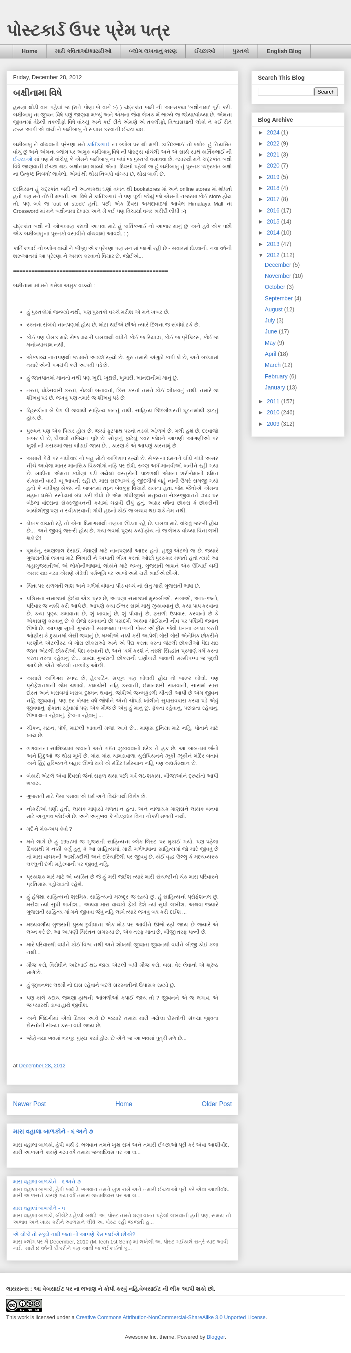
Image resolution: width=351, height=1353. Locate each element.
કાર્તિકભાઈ (98, 144)
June (272, 331)
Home (30, 51)
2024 (274, 132)
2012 (274, 255)
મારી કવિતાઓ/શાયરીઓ (83, 51)
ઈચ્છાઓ (204, 51)
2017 (274, 199)
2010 (274, 412)
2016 (274, 210)
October (276, 287)
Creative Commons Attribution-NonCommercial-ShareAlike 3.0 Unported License (171, 1317)
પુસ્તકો (241, 51)
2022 (274, 143)
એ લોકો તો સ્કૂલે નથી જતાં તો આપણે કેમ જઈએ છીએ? (74, 1234)
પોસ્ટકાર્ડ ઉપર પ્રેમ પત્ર (88, 30)
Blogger (215, 1337)
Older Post (217, 1103)
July (271, 320)
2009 (274, 423)
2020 (274, 165)
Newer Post (29, 1103)
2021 (274, 154)
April (271, 354)
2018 (274, 188)
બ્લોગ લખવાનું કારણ (153, 51)
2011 (274, 401)
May (271, 343)
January (276, 387)
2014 (274, 232)
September (279, 298)
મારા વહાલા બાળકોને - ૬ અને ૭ (53, 1131)
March (273, 365)
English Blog (284, 51)
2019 (274, 177)
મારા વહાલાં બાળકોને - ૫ (39, 1208)
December (279, 265)
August (274, 309)
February (277, 376)
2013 (274, 244)
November (279, 276)
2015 (274, 221)
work (23, 1317)
